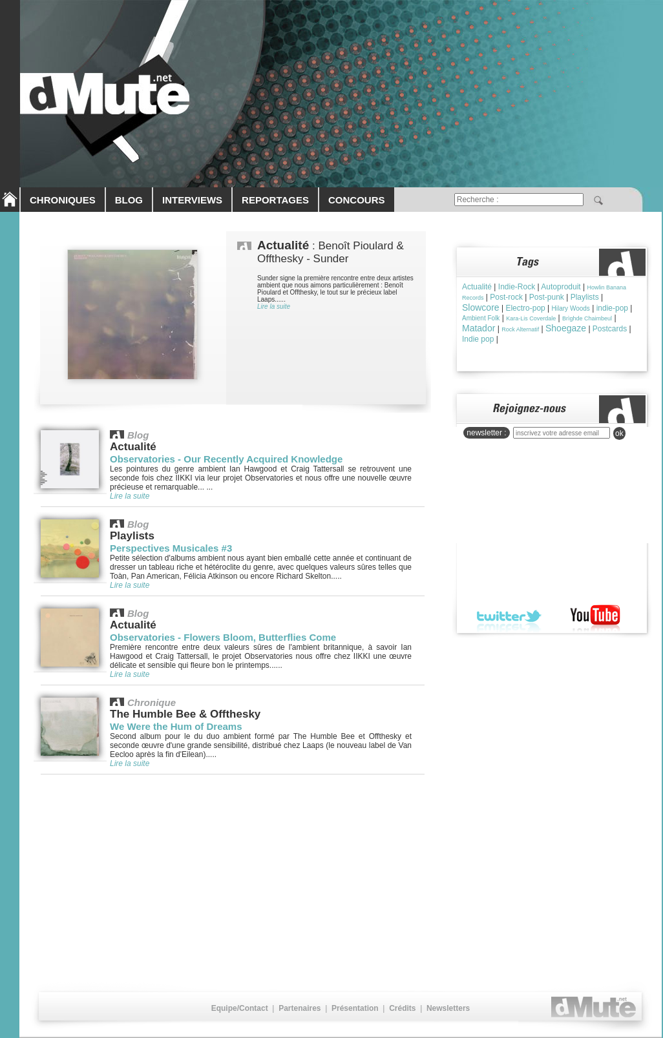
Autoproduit (560, 286)
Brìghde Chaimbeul (587, 318)
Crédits (402, 1008)
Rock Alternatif (520, 329)
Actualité (477, 286)
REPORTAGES (275, 199)
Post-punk (546, 297)
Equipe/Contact (239, 1008)
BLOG (129, 199)
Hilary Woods (571, 308)
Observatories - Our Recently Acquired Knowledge (226, 458)
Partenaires (300, 1008)
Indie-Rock (516, 286)
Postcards (610, 328)
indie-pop (612, 308)
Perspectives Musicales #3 (171, 548)
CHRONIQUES (63, 199)
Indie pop (478, 339)
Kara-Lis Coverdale (531, 318)
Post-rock (506, 297)
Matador (478, 328)
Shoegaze (565, 328)
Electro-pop (525, 308)
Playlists (585, 297)
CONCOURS (356, 199)
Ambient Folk (481, 318)
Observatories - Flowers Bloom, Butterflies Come (223, 637)
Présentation (355, 1008)
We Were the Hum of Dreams (176, 726)
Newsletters (448, 1008)
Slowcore (481, 307)
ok (619, 433)
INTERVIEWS (192, 199)
